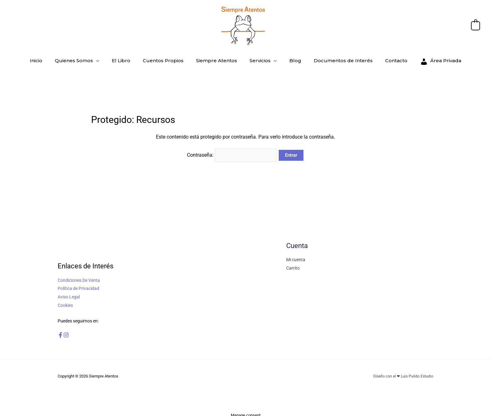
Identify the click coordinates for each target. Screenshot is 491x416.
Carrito (293, 263)
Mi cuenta (295, 255)
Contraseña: (232, 153)
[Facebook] (60, 330)
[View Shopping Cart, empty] (475, 25)
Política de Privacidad (78, 284)
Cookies (65, 300)
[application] (118, 59)
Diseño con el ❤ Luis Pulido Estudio (401, 371)
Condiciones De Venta (79, 276)
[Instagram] (72, 330)
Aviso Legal (69, 292)
